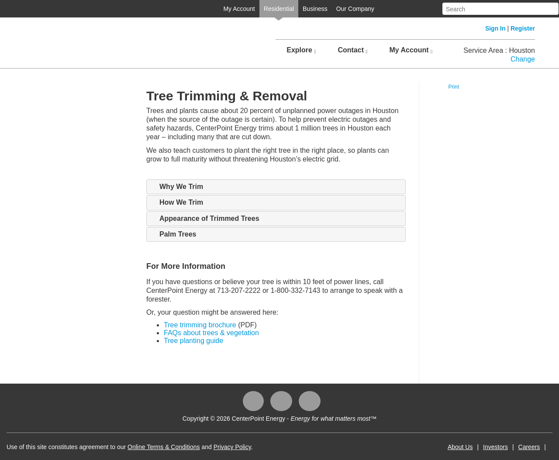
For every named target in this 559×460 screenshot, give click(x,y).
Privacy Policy (232, 446)
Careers (529, 446)
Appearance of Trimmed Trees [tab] (205, 219)
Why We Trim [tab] (177, 187)
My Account (239, 8)
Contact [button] (352, 50)
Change (523, 59)
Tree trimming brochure (200, 325)
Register (523, 28)
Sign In (495, 28)
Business (315, 8)
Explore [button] (301, 50)
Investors (495, 446)
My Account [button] (410, 50)
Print (453, 87)
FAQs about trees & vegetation (211, 332)
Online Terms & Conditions (164, 446)
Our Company (355, 8)
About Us (460, 446)
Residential (279, 8)
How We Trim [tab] (177, 202)
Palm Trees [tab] (174, 234)
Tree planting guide (193, 340)
